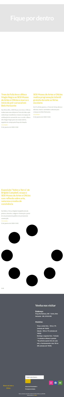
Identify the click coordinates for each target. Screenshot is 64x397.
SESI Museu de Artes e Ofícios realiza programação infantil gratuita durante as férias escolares (47, 98)
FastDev (35, 395)
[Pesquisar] (28, 381)
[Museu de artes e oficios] (16, 326)
